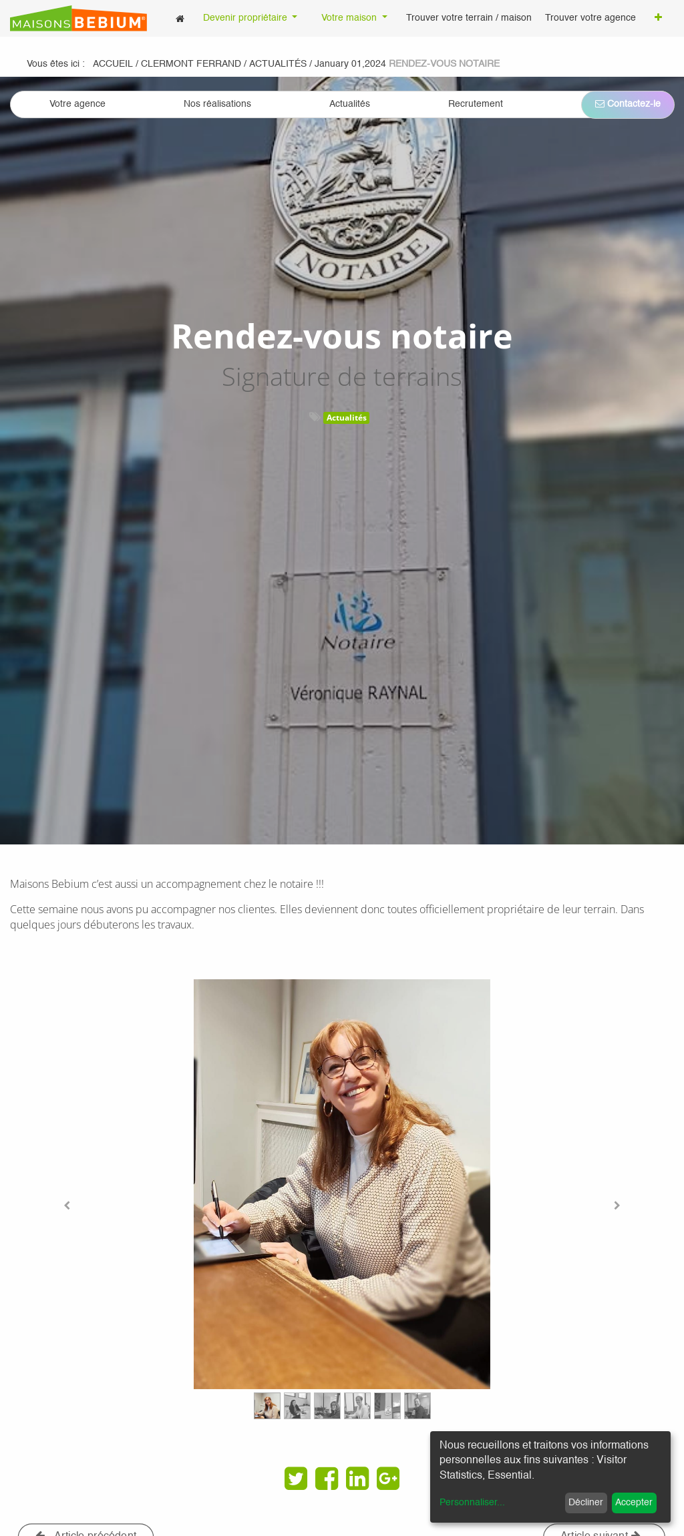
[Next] (618, 1205)
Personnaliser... (472, 1502)
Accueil (113, 64)
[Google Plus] (388, 1478)
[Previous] (67, 1205)
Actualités (347, 417)
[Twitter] (296, 1478)
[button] (658, 18)
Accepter (634, 1502)
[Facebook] (326, 1478)
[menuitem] (180, 18)
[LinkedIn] (357, 1478)
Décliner (585, 1502)
